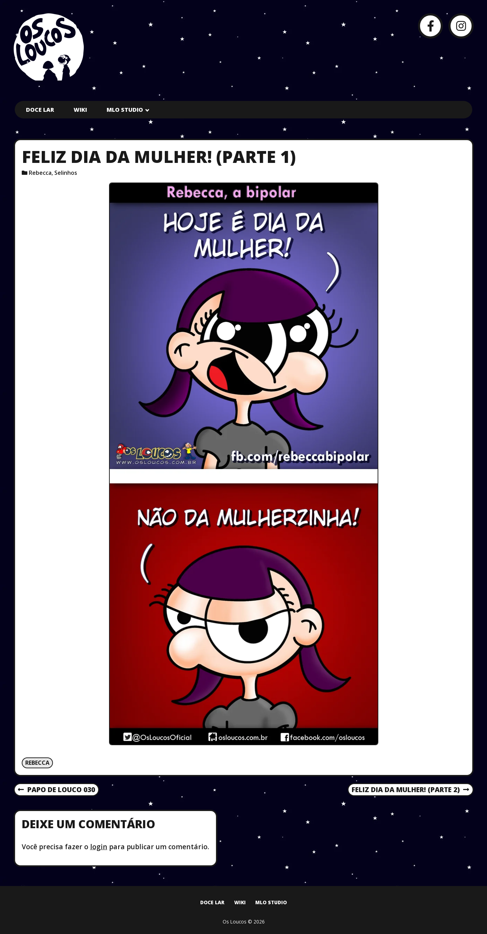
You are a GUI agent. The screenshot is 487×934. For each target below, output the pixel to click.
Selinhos (65, 173)
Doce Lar (40, 110)
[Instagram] (460, 25)
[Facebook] (430, 25)
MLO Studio (125, 110)
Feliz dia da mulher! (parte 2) (410, 790)
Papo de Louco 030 (56, 790)
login (98, 846)
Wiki (80, 110)
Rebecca (40, 173)
